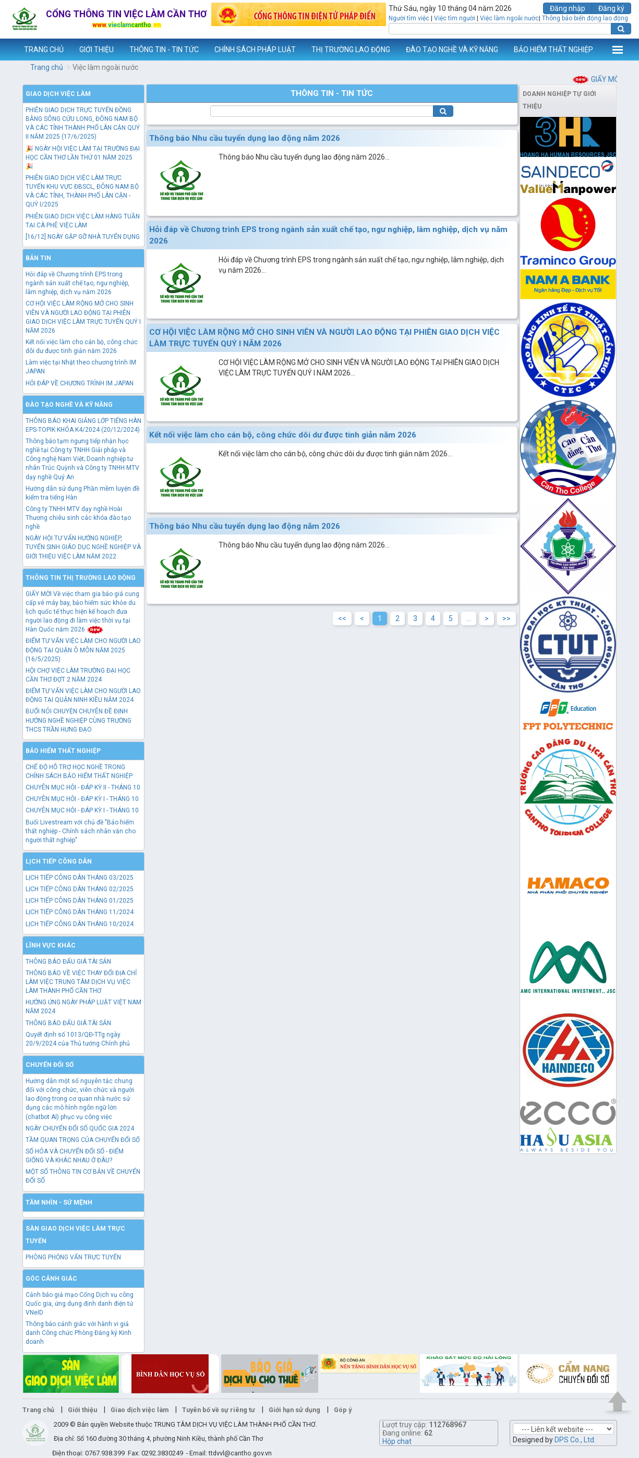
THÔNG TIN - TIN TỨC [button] (164, 49)
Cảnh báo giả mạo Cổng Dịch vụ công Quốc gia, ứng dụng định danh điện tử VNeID (80, 1303)
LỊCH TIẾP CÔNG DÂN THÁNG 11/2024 (80, 912)
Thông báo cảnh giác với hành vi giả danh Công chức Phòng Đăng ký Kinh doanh (78, 1332)
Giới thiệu (82, 1410)
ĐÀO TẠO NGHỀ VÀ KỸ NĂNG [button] (452, 49)
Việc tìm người (454, 18)
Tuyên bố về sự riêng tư (218, 1410)
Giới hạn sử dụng (294, 1410)
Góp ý (343, 1410)
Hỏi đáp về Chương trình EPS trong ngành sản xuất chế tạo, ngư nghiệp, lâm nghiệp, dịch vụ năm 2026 (77, 283)
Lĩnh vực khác (51, 945)
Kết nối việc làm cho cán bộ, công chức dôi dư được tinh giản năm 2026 (282, 435)
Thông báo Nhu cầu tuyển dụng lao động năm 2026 (244, 138)
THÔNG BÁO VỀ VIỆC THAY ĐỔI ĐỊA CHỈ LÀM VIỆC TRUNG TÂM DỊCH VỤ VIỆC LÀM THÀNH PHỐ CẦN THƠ (81, 981)
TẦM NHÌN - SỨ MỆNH (59, 1202)
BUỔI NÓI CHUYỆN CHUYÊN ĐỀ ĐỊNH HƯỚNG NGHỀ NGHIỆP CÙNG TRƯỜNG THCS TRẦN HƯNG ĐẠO (78, 720)
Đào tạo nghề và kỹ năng (69, 404)
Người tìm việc (409, 18)
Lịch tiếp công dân (59, 861)
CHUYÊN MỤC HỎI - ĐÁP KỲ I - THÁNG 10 (82, 799)
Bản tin (38, 258)
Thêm (618, 49)
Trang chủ (46, 67)
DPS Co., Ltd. (575, 1440)
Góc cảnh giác (51, 1278)
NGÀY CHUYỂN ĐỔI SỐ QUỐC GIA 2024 (80, 1128)
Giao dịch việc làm (58, 94)
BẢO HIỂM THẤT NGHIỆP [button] (553, 49)
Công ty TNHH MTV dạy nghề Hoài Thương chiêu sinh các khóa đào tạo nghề (78, 517)
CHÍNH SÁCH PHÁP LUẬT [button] (255, 49)
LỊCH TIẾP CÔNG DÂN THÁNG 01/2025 (80, 900)
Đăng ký (611, 8)
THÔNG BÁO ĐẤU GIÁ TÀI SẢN (68, 961)
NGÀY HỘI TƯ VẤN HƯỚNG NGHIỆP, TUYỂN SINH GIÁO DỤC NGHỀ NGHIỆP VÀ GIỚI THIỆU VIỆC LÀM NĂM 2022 (83, 547)
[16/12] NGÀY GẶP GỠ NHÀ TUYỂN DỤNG (83, 236)
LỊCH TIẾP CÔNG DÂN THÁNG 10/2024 (80, 924)
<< (342, 618)
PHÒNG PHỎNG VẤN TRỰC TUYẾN (73, 1257)
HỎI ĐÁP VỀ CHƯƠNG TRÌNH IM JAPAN (80, 383)
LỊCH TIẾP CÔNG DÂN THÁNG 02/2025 (80, 889)
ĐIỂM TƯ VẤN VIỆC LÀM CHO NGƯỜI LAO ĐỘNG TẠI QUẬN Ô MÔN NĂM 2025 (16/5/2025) (83, 649)
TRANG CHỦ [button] (44, 49)
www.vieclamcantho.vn (8, 49)
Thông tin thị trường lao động (81, 577)
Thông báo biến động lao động (585, 18)
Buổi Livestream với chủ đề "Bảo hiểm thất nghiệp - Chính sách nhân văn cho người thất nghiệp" (81, 831)
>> (506, 618)
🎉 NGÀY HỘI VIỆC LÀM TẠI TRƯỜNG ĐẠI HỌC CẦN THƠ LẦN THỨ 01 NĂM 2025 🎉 (83, 157)
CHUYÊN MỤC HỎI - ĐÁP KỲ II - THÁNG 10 (83, 787)
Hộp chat (397, 1441)
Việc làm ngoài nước (509, 18)
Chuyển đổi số (50, 1064)
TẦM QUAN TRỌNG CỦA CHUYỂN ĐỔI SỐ (83, 1140)
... (468, 618)
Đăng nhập (567, 8)
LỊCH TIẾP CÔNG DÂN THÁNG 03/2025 (80, 877)
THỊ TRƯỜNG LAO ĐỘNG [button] (350, 49)
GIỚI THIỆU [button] (96, 49)
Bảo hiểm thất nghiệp (63, 751)
